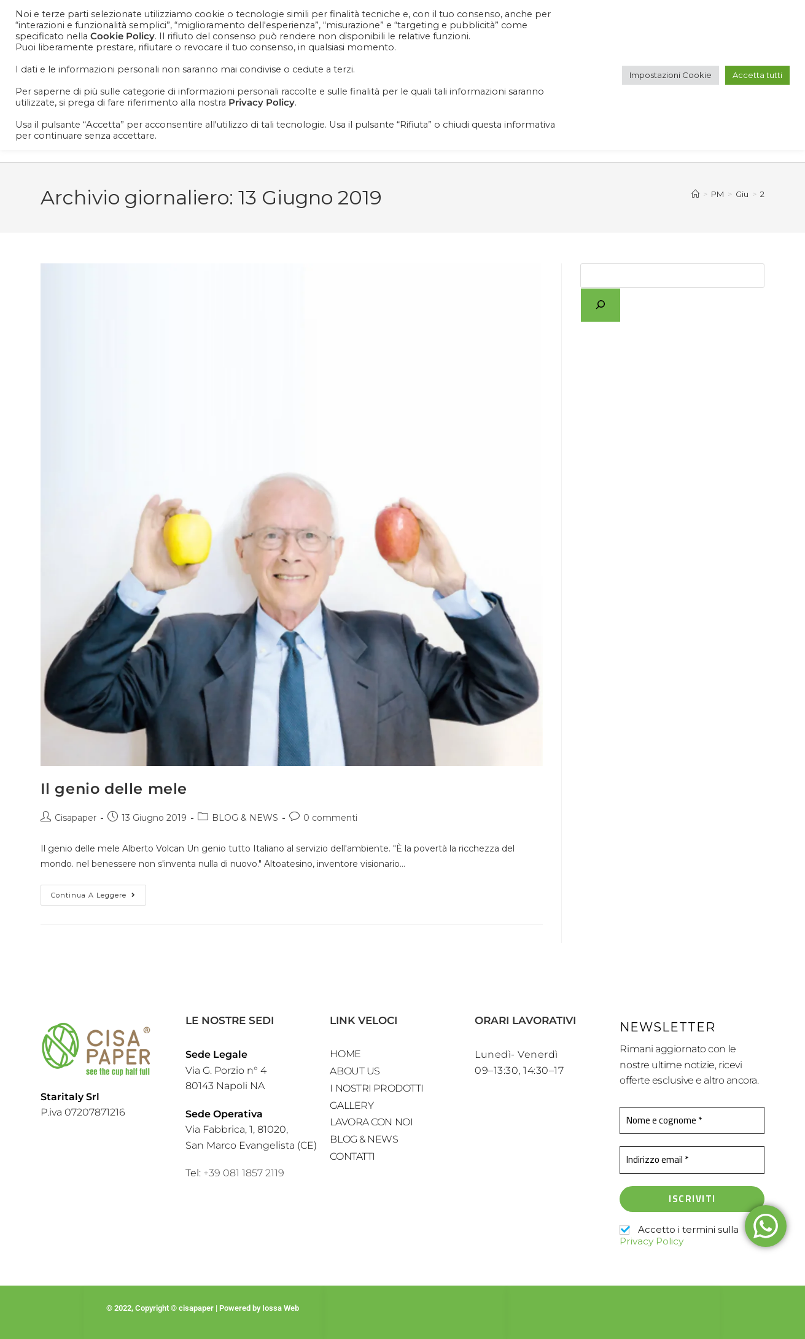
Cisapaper (75, 817)
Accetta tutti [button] (757, 75)
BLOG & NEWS (245, 817)
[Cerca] (600, 305)
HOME (345, 1054)
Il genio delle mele (114, 789)
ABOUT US (354, 1072)
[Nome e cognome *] (692, 1121)
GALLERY (351, 1107)
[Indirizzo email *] (692, 1160)
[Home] (695, 194)
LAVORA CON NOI (371, 1124)
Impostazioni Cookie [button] (670, 75)
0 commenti (330, 817)
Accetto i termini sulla (679, 1235)
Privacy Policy (651, 1240)
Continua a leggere (98, 892)
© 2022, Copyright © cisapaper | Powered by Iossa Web (203, 1307)
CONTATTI (352, 1159)
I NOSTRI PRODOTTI (376, 1089)
